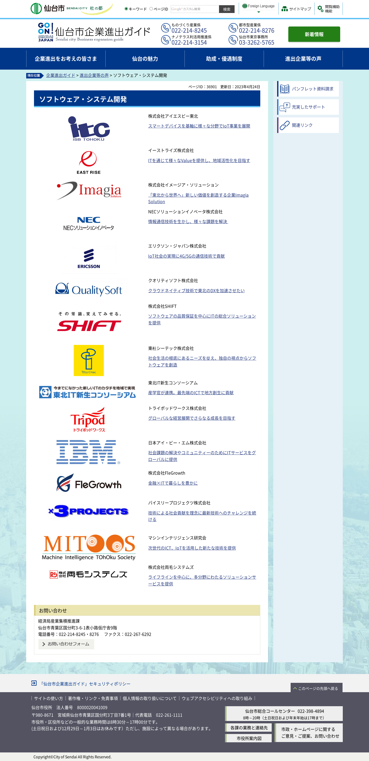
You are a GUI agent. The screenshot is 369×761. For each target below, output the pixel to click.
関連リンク (302, 125)
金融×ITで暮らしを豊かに (173, 483)
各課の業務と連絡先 (249, 727)
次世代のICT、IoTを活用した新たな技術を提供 (192, 548)
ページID (158, 8)
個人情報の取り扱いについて (150, 698)
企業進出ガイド (60, 75)
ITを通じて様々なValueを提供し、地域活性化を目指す (199, 160)
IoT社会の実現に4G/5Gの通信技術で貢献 (186, 256)
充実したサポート (308, 107)
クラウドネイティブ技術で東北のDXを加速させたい (196, 290)
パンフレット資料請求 (312, 88)
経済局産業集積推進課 (59, 621)
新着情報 (314, 34)
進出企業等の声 (94, 75)
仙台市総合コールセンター (270, 711)
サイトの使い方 (48, 698)
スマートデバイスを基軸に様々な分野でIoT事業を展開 (199, 126)
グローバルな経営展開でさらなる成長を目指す (191, 418)
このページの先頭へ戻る (318, 688)
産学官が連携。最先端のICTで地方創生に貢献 (191, 392)
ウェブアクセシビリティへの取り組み (217, 698)
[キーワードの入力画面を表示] (126, 8)
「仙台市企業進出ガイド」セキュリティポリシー (85, 683)
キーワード (136, 8)
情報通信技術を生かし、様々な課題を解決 (188, 221)
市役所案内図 (249, 738)
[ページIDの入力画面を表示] (151, 8)
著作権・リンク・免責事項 (93, 698)
